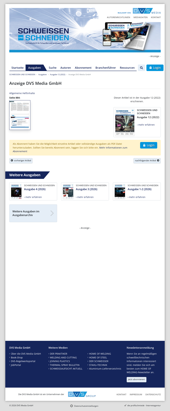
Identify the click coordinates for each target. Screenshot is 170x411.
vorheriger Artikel (21, 160)
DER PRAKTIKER (58, 353)
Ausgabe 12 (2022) (57, 74)
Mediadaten (140, 17)
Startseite (17, 68)
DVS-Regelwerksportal (23, 361)
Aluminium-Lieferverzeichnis (105, 368)
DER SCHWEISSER (98, 361)
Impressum (136, 394)
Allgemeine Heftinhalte (22, 93)
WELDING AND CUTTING (63, 357)
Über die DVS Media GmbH (26, 353)
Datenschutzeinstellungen (86, 406)
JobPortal (16, 365)
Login (155, 68)
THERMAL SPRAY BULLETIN (65, 365)
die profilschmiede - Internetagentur (144, 405)
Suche (52, 68)
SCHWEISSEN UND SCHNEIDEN (22, 74)
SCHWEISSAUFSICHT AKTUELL (66, 368)
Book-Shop (17, 357)
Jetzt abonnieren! (136, 379)
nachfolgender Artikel (147, 160)
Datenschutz (153, 394)
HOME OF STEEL (98, 357)
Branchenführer (105, 68)
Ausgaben (34, 68)
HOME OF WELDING (100, 353)
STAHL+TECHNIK (98, 365)
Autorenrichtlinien (118, 17)
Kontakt (156, 17)
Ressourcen (127, 68)
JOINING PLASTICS (60, 361)
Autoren (65, 68)
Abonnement (83, 68)
